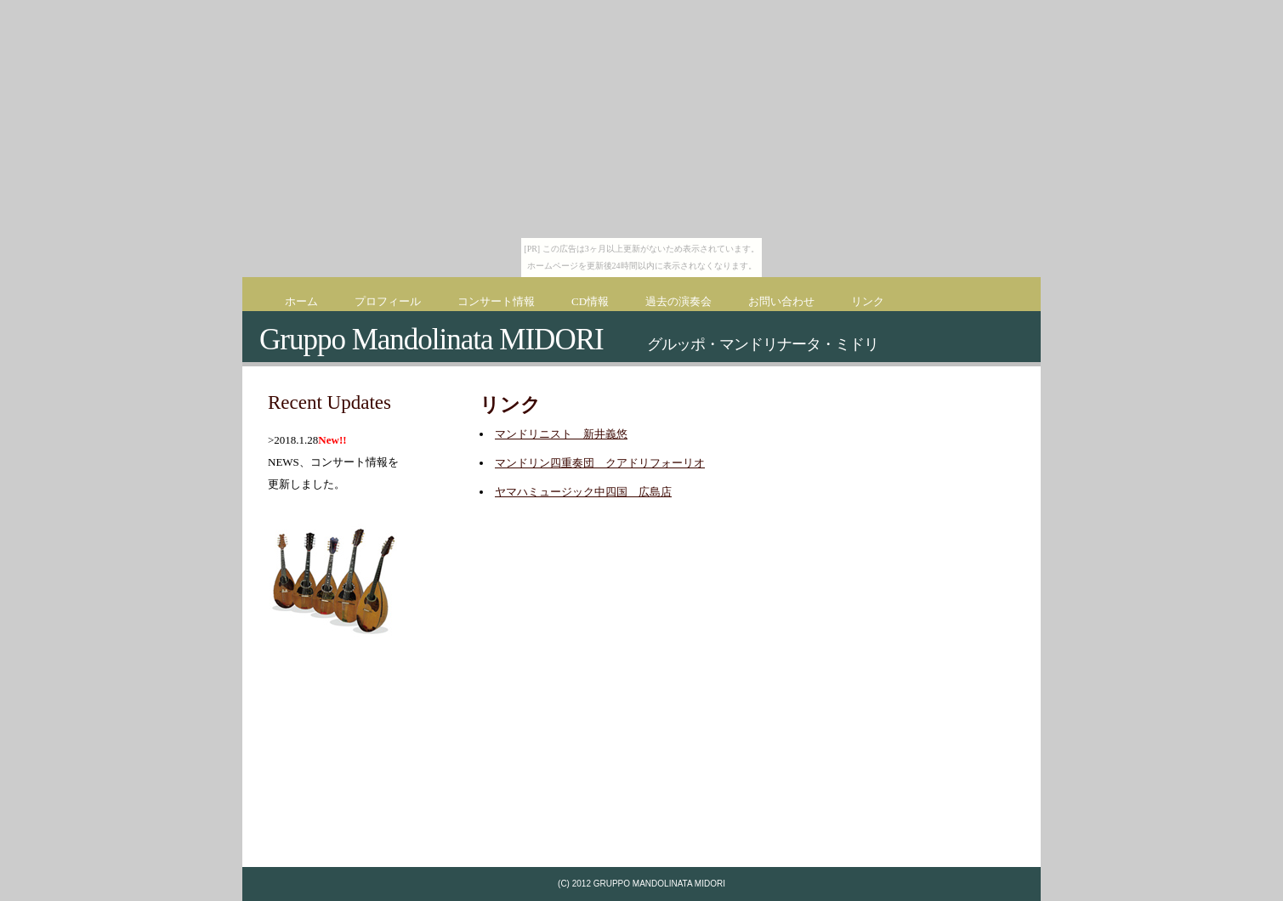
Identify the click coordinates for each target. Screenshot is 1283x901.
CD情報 (590, 301)
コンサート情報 (496, 301)
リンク (867, 301)
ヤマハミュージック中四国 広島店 (583, 491)
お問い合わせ (781, 301)
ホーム (301, 301)
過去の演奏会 (678, 301)
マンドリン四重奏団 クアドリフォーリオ (600, 462)
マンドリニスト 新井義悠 (561, 434)
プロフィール (388, 301)
